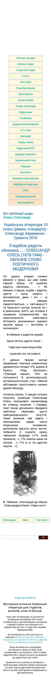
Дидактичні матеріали (25, 124)
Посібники (25, 118)
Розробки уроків (25, 88)
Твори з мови (25, 142)
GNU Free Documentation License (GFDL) (27, 641)
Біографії (26, 136)
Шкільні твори (26, 64)
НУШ (25, 190)
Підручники (25, 112)
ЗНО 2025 (25, 82)
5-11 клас (25, 130)
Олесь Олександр (16, 217)
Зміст (25, 520)
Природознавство (25, 196)
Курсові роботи (25, 597)
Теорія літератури (26, 106)
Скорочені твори (25, 70)
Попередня (9, 520)
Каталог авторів (25, 58)
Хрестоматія (25, 94)
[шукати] (19, 537)
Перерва (25, 166)
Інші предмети (25, 202)
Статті (25, 76)
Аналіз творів (25, 100)
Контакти (25, 172)
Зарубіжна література (25, 184)
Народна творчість (25, 154)
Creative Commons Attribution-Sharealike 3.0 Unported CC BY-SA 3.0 (24, 638)
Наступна (41, 520)
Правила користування (25, 178)
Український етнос (25, 160)
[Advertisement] (25, 26)
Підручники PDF (25, 148)
